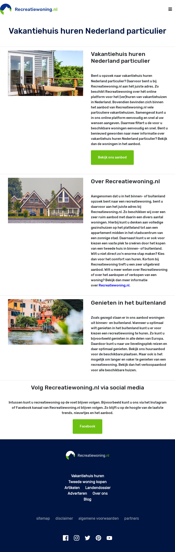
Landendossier (98, 488)
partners (131, 518)
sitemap (43, 518)
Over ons (100, 493)
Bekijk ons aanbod (112, 157)
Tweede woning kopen (87, 482)
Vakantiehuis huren (87, 476)
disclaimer (64, 518)
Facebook (87, 426)
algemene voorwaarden (98, 518)
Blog (87, 499)
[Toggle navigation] (170, 9)
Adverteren (77, 493)
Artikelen (72, 488)
